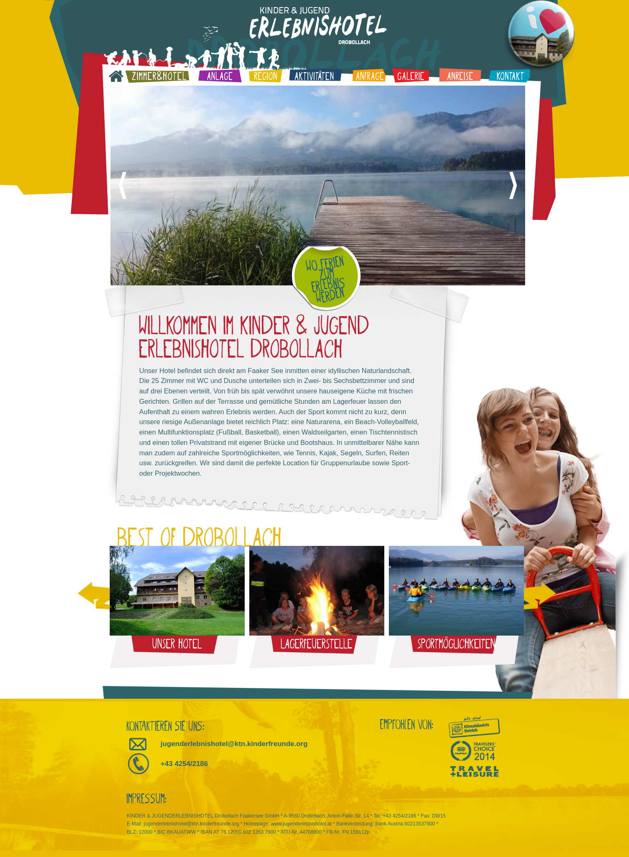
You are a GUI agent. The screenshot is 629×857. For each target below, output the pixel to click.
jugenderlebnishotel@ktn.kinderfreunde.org (234, 744)
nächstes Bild (513, 185)
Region (265, 75)
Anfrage (368, 74)
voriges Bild (122, 185)
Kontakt (509, 75)
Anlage (219, 75)
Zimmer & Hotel (157, 75)
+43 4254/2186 (184, 764)
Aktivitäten (315, 75)
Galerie (410, 75)
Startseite (116, 76)
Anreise (460, 75)
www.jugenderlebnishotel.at (301, 824)
